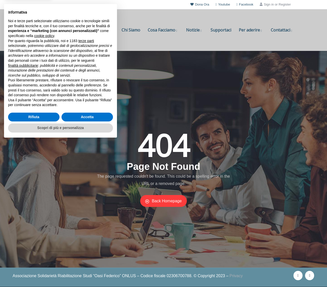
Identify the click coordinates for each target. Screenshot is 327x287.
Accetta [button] (87, 262)
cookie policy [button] (44, 181)
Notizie (194, 30)
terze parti (86, 186)
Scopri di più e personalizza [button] (60, 273)
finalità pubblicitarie (23, 211)
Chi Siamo (131, 30)
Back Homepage (163, 201)
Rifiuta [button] (33, 262)
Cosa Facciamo (163, 30)
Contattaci (282, 30)
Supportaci (221, 30)
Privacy (236, 276)
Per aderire (251, 30)
